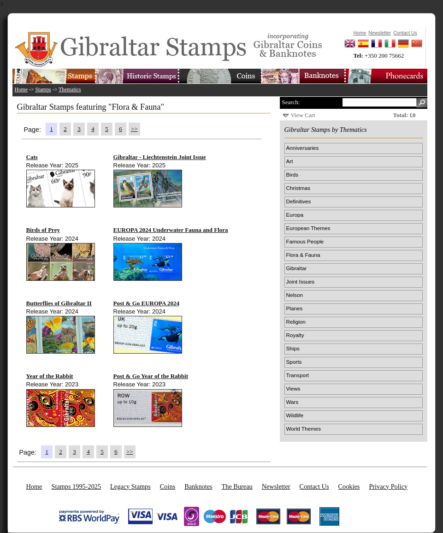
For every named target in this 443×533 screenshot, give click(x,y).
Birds (292, 175)
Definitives (298, 201)
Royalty (295, 335)
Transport (297, 375)
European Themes (308, 228)
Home (21, 90)
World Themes (303, 429)
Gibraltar (296, 268)
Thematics (70, 90)
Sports (294, 362)
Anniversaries (302, 148)
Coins (167, 486)
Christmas (298, 188)
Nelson (294, 295)
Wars (292, 402)
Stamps (43, 90)
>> (134, 128)
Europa (295, 215)
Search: (291, 102)
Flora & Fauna (303, 255)
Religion (296, 322)
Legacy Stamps (130, 486)
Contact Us (314, 486)
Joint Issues (300, 281)
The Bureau (237, 486)
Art (289, 161)
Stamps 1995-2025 (76, 486)
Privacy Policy (388, 486)
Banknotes (198, 486)
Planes (294, 308)
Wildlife (295, 415)
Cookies (349, 486)
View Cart (303, 115)
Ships (293, 348)
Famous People (305, 241)
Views (293, 388)
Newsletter (276, 486)
